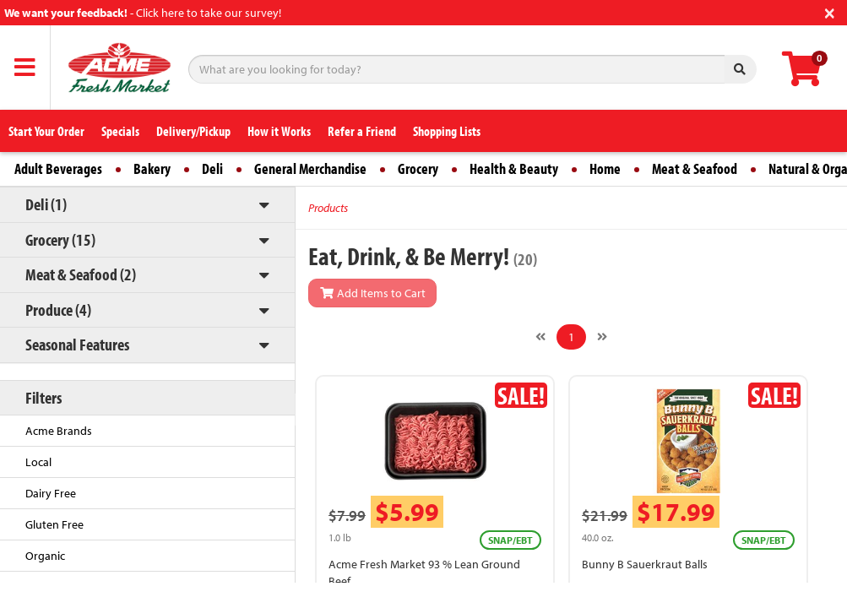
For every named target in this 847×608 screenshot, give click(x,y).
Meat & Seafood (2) (80, 274)
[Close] (829, 11)
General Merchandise (310, 168)
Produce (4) (58, 309)
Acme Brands (58, 430)
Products (328, 207)
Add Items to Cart (372, 293)
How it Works (279, 130)
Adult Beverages (58, 168)
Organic (45, 555)
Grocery (418, 168)
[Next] (602, 337)
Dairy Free (50, 493)
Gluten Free (54, 524)
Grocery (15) (60, 239)
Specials (120, 130)
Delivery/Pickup (193, 130)
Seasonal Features (77, 344)
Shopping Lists (447, 130)
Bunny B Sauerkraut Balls (645, 564)
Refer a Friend (362, 130)
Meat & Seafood (694, 168)
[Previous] (540, 337)
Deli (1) (46, 203)
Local (38, 462)
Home (605, 168)
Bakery (152, 168)
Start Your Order (46, 130)
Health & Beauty (514, 168)
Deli (212, 168)
